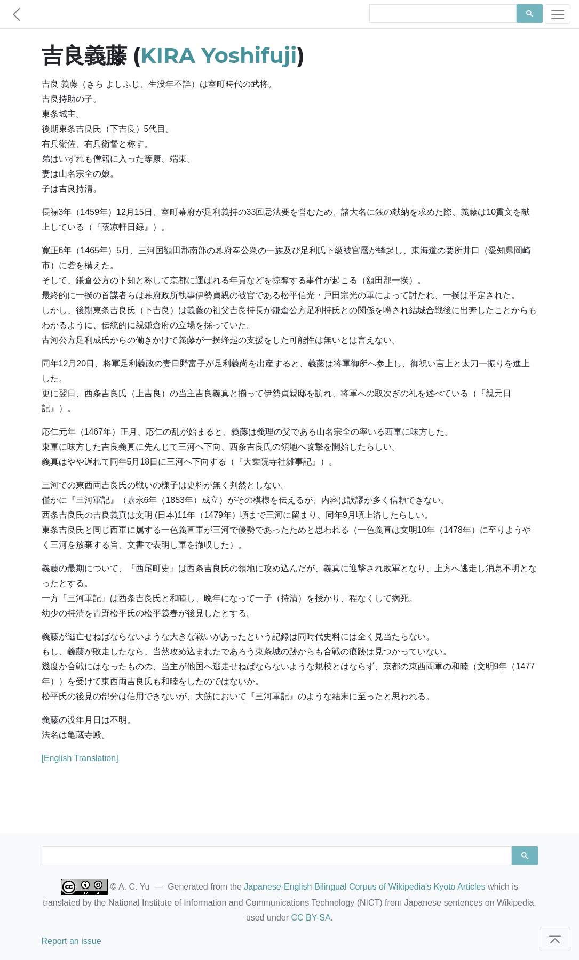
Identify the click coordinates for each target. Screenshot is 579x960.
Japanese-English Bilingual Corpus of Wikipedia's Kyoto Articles (364, 886)
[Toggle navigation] (557, 14)
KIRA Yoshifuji (218, 55)
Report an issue (71, 941)
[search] (442, 14)
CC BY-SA (310, 917)
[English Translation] (80, 758)
